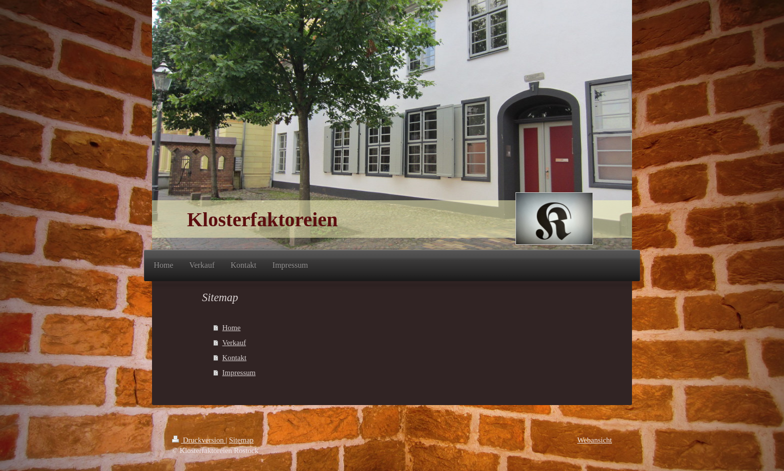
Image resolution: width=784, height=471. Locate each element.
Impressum (239, 373)
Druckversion (199, 440)
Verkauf (234, 343)
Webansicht (594, 440)
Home (231, 328)
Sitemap (241, 440)
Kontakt (234, 358)
